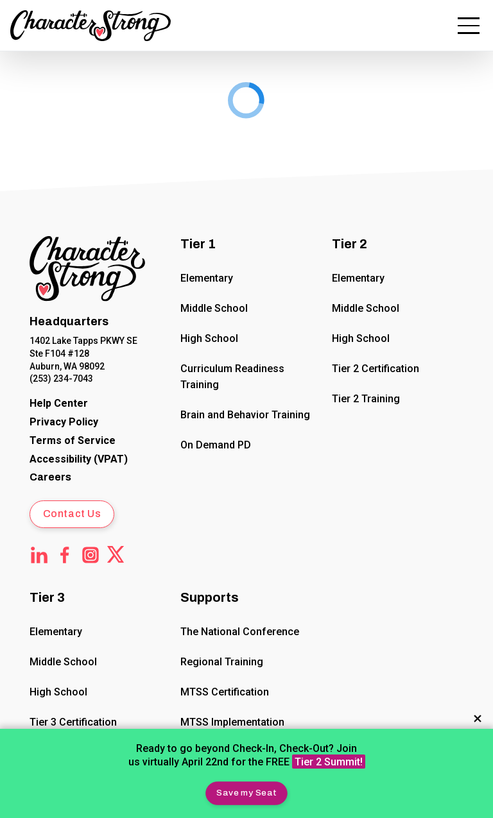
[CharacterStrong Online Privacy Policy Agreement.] (64, 422)
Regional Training (222, 662)
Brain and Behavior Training (246, 415)
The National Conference (240, 632)
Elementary (207, 278)
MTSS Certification (225, 692)
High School (210, 338)
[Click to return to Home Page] (87, 271)
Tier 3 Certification (73, 722)
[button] (246, 793)
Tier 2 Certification (375, 368)
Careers (50, 477)
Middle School (214, 308)
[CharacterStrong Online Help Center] (59, 404)
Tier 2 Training (366, 399)
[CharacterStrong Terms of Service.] (73, 441)
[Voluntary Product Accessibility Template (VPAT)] (79, 460)
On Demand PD (216, 445)
